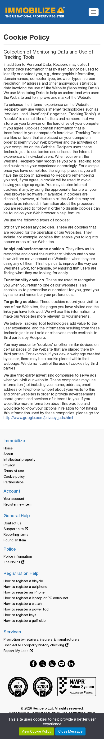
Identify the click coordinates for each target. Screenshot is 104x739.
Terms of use (14, 471)
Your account (14, 499)
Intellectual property (19, 459)
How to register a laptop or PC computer (36, 598)
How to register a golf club (25, 621)
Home (8, 448)
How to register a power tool (26, 609)
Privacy (9, 465)
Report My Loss (16, 651)
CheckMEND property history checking (34, 645)
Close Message (70, 731)
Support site (14, 529)
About (8, 454)
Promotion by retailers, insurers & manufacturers (42, 639)
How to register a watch (23, 604)
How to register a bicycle (23, 581)
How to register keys (20, 615)
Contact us (12, 523)
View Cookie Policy (36, 731)
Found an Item (15, 540)
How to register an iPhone (24, 592)
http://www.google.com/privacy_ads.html (38, 417)
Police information (18, 556)
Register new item (18, 504)
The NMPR (12, 562)
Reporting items (16, 534)
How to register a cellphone (25, 587)
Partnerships (14, 482)
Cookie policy (14, 476)
